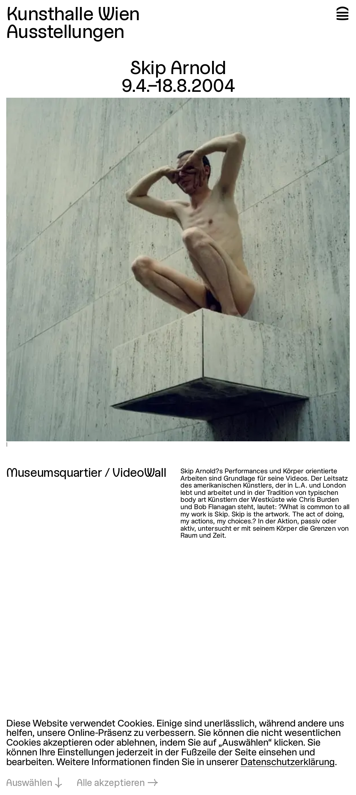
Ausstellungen (65, 32)
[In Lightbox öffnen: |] (178, 269)
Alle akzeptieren (111, 783)
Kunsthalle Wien (73, 15)
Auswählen (29, 783)
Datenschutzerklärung (288, 762)
